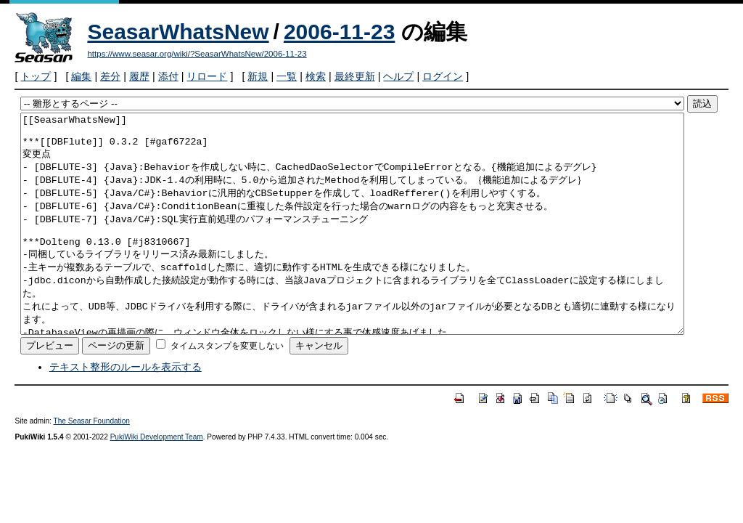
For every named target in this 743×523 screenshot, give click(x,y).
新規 (257, 76)
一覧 (286, 76)
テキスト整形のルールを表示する (125, 410)
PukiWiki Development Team (156, 481)
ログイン (442, 76)
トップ (35, 76)
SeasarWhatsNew (177, 32)
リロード (206, 76)
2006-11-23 (339, 32)
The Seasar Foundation (92, 465)
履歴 (139, 76)
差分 (110, 76)
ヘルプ (398, 76)
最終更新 (354, 76)
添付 (168, 76)
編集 (81, 76)
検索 (315, 76)
